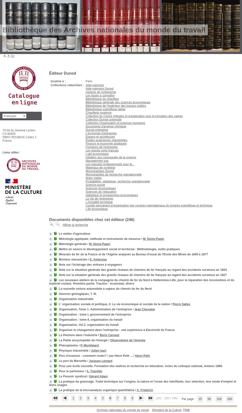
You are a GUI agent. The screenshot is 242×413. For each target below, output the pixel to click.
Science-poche (95, 185)
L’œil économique (97, 154)
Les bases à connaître (99, 95)
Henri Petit (142, 356)
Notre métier (93, 178)
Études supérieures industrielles (106, 140)
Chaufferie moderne (98, 112)
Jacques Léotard (100, 361)
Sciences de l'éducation (100, 191)
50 (209, 399)
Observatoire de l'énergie (127, 340)
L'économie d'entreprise (101, 133)
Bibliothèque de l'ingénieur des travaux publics (115, 106)
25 (200, 399)
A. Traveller (94, 371)
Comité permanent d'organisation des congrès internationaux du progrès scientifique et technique (149, 205)
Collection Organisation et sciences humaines (115, 123)
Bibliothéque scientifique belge (105, 109)
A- (5, 55)
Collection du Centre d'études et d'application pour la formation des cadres (134, 116)
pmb (186, 410)
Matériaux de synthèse (100, 167)
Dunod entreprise (96, 130)
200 (229, 399)
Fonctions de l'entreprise (101, 147)
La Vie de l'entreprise (99, 198)
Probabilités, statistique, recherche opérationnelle (117, 181)
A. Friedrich (145, 390)
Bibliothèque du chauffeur (102, 99)
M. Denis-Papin (153, 239)
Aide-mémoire (94, 85)
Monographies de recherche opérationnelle (113, 174)
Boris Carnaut (109, 335)
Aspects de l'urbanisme (100, 92)
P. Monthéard (89, 345)
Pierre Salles (181, 304)
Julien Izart (98, 350)
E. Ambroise (98, 259)
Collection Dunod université (103, 119)
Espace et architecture (100, 136)
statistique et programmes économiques (111, 195)
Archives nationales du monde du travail (123, 410)
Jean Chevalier (144, 309)
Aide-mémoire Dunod (99, 88)
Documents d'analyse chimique (105, 126)
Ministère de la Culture (167, 410)
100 (219, 399)
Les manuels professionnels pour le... (109, 164)
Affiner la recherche (75, 225)
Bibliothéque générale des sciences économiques (117, 102)
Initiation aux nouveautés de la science (110, 157)
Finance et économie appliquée (106, 143)
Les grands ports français (102, 150)
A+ (13, 56)
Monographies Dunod (99, 171)
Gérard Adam (98, 376)
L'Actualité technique (99, 202)
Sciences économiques (100, 188)
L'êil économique (96, 209)
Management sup (96, 161)
